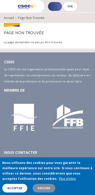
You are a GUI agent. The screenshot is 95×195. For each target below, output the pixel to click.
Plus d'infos (67, 180)
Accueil (9, 18)
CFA (70, 6)
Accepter (14, 190)
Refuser (44, 190)
